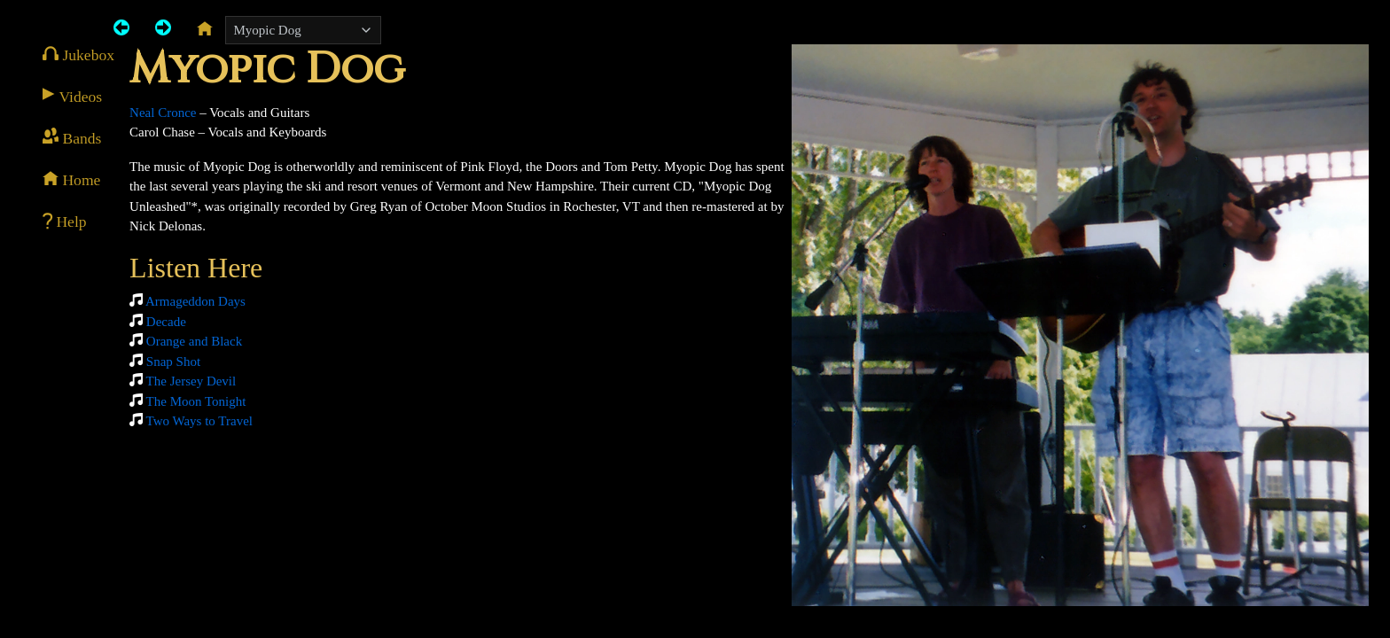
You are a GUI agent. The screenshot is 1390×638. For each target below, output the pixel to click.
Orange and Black (194, 341)
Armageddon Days (195, 301)
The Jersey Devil (191, 381)
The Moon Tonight (196, 401)
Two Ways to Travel (199, 421)
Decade (166, 322)
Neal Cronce (162, 112)
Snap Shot (173, 361)
